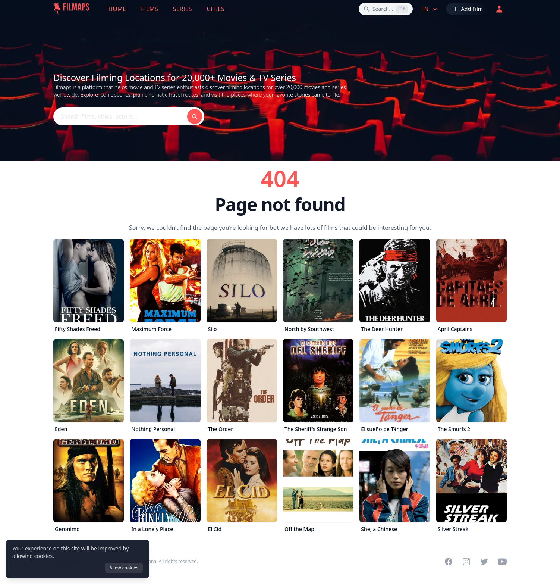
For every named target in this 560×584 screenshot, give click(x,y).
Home (117, 9)
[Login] (499, 8)
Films (149, 9)
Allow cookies (124, 568)
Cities (215, 9)
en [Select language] (430, 9)
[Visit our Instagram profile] (466, 561)
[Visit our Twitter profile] (484, 561)
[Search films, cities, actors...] (386, 9)
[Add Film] (467, 9)
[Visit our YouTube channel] (502, 561)
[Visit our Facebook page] (448, 561)
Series (182, 9)
